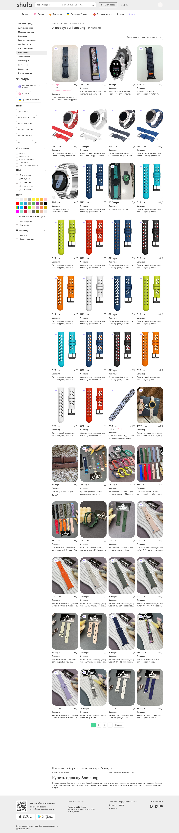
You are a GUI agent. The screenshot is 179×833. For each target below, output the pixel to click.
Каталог (23, 14)
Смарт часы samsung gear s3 (121, 772)
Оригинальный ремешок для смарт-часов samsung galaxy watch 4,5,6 (64, 98)
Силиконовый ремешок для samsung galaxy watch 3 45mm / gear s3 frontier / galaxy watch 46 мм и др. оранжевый (64, 322)
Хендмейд (55, 14)
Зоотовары (23, 65)
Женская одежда (26, 24)
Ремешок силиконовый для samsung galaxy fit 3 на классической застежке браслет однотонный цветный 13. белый (121, 716)
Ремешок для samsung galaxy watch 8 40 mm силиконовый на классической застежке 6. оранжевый (65, 604)
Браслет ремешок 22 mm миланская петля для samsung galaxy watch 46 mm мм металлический (93, 493)
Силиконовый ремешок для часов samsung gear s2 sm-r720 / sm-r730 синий (149, 154)
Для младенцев (25, 190)
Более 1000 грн (25, 135)
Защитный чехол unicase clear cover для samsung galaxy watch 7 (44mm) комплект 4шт (119, 92)
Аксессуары (23, 52)
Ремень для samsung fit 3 (63, 492)
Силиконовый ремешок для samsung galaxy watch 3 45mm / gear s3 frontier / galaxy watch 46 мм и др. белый (92, 322)
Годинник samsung (60, 772)
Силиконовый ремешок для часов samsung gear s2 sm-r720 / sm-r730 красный (64, 154)
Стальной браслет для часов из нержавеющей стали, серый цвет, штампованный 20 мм (121, 436)
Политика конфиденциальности (123, 801)
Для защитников (102, 14)
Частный (21, 235)
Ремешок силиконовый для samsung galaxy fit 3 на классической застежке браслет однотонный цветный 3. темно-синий (149, 716)
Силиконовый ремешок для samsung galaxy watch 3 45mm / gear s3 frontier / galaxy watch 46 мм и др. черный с (149, 266)
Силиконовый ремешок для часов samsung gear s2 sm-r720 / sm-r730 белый (92, 154)
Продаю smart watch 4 (118, 209)
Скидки (39, 14)
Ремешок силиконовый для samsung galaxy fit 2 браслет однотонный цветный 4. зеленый (92, 548)
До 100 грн (23, 111)
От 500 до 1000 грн (27, 129)
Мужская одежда (26, 32)
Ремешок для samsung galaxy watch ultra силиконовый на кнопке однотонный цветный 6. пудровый (93, 660)
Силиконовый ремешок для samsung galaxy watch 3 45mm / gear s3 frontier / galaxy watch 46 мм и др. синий (92, 210)
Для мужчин (23, 179)
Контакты (113, 808)
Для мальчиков (24, 186)
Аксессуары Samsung (78, 23)
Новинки (120, 14)
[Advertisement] (107, 747)
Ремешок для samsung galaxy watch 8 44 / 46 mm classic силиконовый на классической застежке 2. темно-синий (121, 660)
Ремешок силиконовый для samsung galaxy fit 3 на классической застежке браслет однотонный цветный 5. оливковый (64, 660)
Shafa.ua (55, 23)
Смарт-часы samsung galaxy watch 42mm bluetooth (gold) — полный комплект (149, 434)
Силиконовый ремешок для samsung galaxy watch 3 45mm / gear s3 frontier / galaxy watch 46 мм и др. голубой (149, 210)
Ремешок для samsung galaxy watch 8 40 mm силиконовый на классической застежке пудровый (150, 548)
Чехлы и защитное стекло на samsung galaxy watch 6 (93, 92)
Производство (24, 222)
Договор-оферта (116, 805)
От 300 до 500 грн (26, 123)
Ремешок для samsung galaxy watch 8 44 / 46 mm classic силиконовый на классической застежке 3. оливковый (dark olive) (150, 604)
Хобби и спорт (24, 44)
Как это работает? (76, 801)
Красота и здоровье (27, 40)
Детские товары (25, 48)
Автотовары (23, 61)
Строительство (25, 73)
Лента (132, 14)
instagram (156, 806)
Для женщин (23, 175)
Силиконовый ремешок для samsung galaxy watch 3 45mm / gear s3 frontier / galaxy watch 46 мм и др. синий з (121, 266)
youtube (161, 806)
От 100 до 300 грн (26, 117)
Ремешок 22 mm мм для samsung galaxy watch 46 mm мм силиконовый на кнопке (149, 493)
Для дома (22, 36)
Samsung (64, 23)
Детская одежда (25, 28)
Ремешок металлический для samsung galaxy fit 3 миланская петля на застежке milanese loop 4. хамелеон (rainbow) (150, 660)
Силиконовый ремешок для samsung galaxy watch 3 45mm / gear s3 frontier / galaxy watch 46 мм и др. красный (92, 266)
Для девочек (23, 182)
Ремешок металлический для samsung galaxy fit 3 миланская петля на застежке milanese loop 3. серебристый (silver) (93, 716)
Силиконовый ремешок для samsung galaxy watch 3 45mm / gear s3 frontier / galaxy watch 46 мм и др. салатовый (64, 266)
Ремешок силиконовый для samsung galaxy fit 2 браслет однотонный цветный (121, 493)
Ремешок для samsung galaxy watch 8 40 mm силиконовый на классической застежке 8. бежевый (93, 604)
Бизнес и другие (25, 239)
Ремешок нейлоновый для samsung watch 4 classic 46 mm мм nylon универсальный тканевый (65, 548)
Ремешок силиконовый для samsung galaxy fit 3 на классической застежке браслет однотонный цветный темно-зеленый (121, 548)
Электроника (24, 57)
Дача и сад (23, 69)
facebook (151, 806)
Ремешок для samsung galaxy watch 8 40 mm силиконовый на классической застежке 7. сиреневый (65, 716)
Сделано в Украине (77, 14)
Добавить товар (108, 5)
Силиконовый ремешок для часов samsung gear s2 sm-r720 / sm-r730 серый (121, 154)
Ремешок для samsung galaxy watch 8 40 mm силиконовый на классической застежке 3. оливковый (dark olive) (121, 604)
